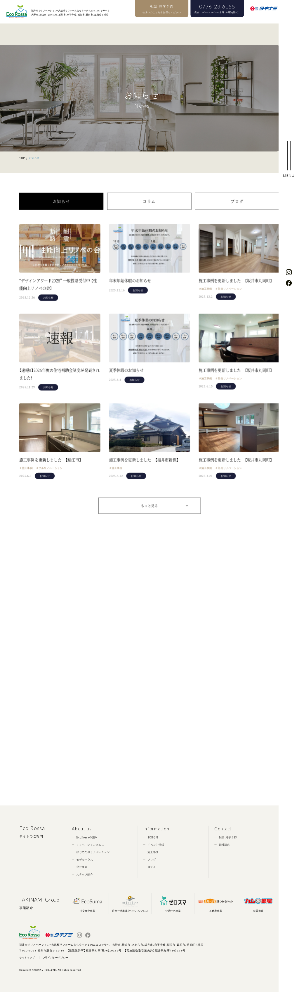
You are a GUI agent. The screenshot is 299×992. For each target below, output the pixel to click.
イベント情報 (155, 844)
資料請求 (224, 844)
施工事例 (153, 851)
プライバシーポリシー (55, 957)
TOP (22, 158)
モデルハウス (84, 859)
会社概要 (81, 867)
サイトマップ (27, 957)
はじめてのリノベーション (92, 851)
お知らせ (61, 209)
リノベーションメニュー (91, 844)
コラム (149, 209)
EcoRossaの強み (86, 837)
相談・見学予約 (228, 837)
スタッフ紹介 (84, 874)
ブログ (237, 209)
